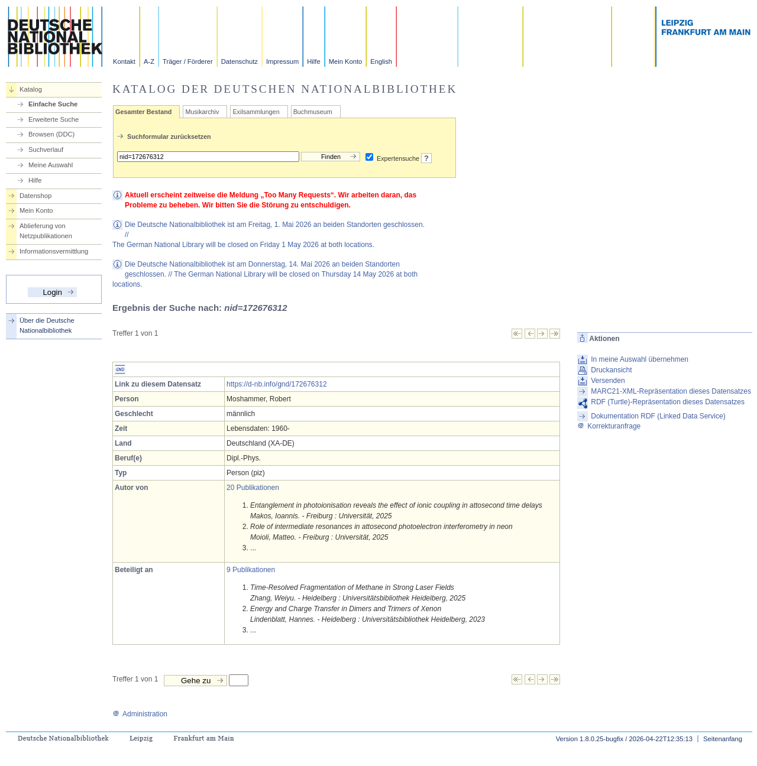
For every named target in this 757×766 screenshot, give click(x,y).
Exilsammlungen (255, 111)
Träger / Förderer (188, 61)
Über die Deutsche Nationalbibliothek (47, 325)
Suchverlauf (45, 149)
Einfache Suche (52, 104)
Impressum (282, 61)
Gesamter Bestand (143, 111)
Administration (139, 714)
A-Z (149, 61)
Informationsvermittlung (54, 251)
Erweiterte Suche (53, 119)
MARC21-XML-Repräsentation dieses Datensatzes (671, 391)
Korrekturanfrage (608, 426)
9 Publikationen (251, 570)
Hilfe (313, 61)
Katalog (31, 89)
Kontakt (124, 61)
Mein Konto (346, 61)
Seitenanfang (722, 738)
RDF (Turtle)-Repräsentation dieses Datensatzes (668, 402)
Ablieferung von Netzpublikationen (46, 230)
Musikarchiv (202, 111)
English (381, 61)
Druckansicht (611, 370)
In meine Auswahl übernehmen (639, 359)
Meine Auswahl (50, 164)
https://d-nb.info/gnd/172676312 (276, 384)
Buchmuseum (312, 111)
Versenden (608, 380)
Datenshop (35, 195)
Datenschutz (239, 61)
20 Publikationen (253, 487)
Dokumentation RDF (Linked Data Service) (658, 416)
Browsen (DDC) (51, 134)
